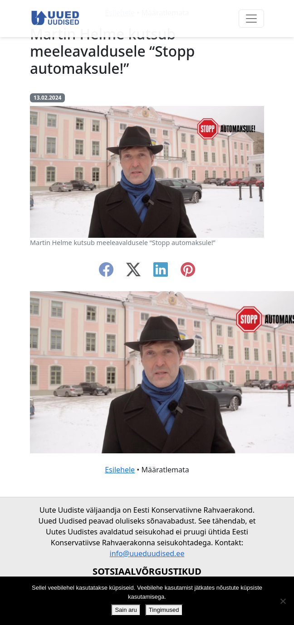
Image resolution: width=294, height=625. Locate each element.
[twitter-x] (133, 272)
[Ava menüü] (251, 19)
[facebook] (106, 272)
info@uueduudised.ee (147, 553)
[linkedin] (160, 272)
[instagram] (188, 272)
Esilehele (120, 470)
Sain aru (126, 609)
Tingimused (164, 609)
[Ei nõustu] (282, 601)
